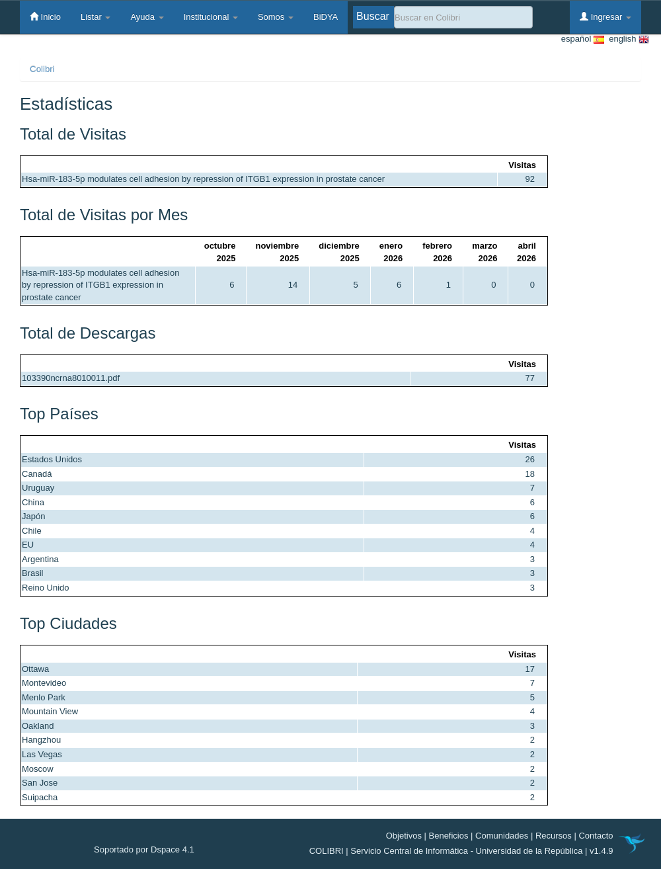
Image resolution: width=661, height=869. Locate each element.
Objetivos (404, 836)
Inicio (45, 16)
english (626, 39)
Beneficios (449, 836)
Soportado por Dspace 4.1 (144, 849)
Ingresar (605, 16)
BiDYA (325, 17)
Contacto (595, 836)
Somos (275, 17)
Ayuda (146, 17)
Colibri (42, 69)
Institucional (211, 17)
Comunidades (501, 836)
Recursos (553, 836)
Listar (95, 17)
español (582, 39)
